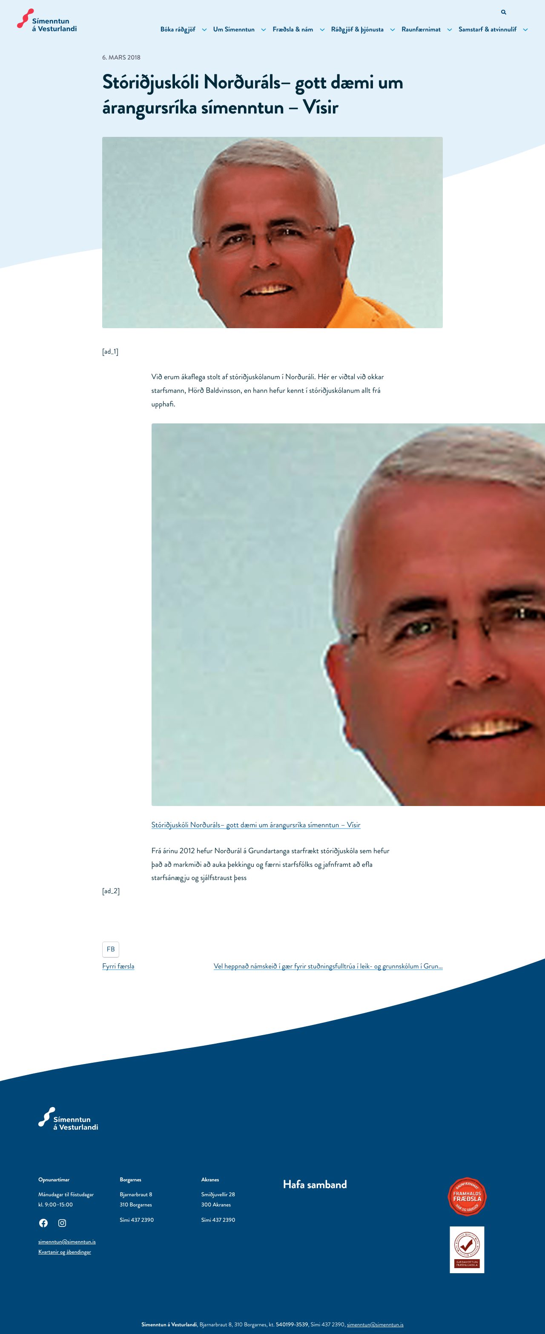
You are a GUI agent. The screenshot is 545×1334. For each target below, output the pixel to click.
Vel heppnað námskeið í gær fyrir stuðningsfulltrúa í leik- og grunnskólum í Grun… (328, 966)
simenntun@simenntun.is (67, 1242)
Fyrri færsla (118, 966)
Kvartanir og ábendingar (64, 1252)
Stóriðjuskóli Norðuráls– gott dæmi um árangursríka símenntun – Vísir (256, 824)
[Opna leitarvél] (504, 13)
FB (111, 949)
